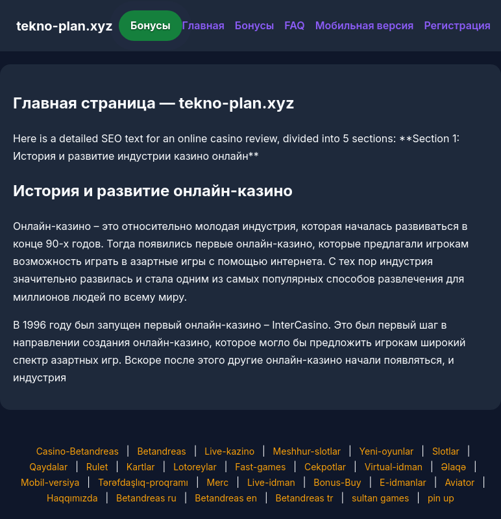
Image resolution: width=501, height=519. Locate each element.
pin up (441, 497)
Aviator (459, 482)
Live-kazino (229, 451)
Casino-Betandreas (77, 451)
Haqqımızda (72, 497)
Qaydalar (48, 466)
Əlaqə (453, 466)
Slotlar (445, 451)
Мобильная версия (364, 25)
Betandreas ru (146, 497)
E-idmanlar (403, 482)
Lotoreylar (195, 466)
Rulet (97, 466)
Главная (203, 25)
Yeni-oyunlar (387, 451)
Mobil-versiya (50, 482)
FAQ (294, 25)
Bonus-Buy (337, 482)
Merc (218, 482)
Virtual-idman (393, 466)
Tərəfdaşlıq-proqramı (143, 482)
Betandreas (161, 451)
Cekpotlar (325, 466)
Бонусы (150, 25)
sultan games (380, 497)
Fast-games (260, 466)
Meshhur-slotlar (307, 451)
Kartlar (141, 466)
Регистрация (457, 25)
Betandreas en (226, 497)
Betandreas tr (305, 497)
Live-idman (271, 482)
